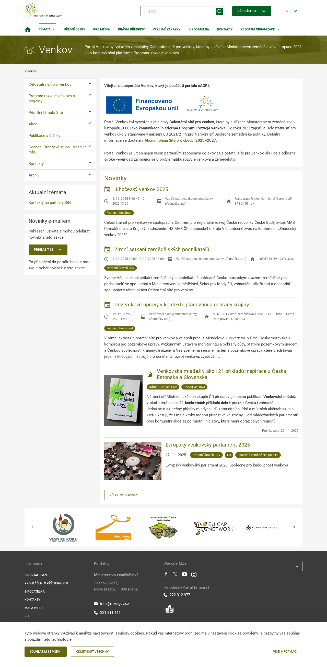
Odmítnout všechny (92, 651)
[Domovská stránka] (28, 29)
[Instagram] (193, 575)
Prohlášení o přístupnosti (46, 583)
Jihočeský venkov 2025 (141, 189)
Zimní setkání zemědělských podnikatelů (161, 249)
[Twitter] (175, 575)
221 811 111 (107, 612)
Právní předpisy (131, 29)
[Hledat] (182, 11)
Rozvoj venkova (194, 387)
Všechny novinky (124, 495)
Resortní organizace (258, 29)
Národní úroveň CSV (121, 268)
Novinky (115, 178)
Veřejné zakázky (166, 29)
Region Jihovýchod (120, 328)
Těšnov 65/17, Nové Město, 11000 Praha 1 (117, 586)
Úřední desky (74, 29)
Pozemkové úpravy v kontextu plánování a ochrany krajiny (181, 305)
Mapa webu (34, 608)
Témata (45, 29)
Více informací (285, 651)
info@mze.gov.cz (111, 603)
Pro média (101, 29)
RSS (27, 616)
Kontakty (224, 29)
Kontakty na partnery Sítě (50, 202)
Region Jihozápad (119, 213)
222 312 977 (177, 595)
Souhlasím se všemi (45, 651)
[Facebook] (166, 575)
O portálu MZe (36, 575)
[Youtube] (184, 575)
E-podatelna (199, 29)
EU (229, 455)
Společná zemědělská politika (258, 455)
